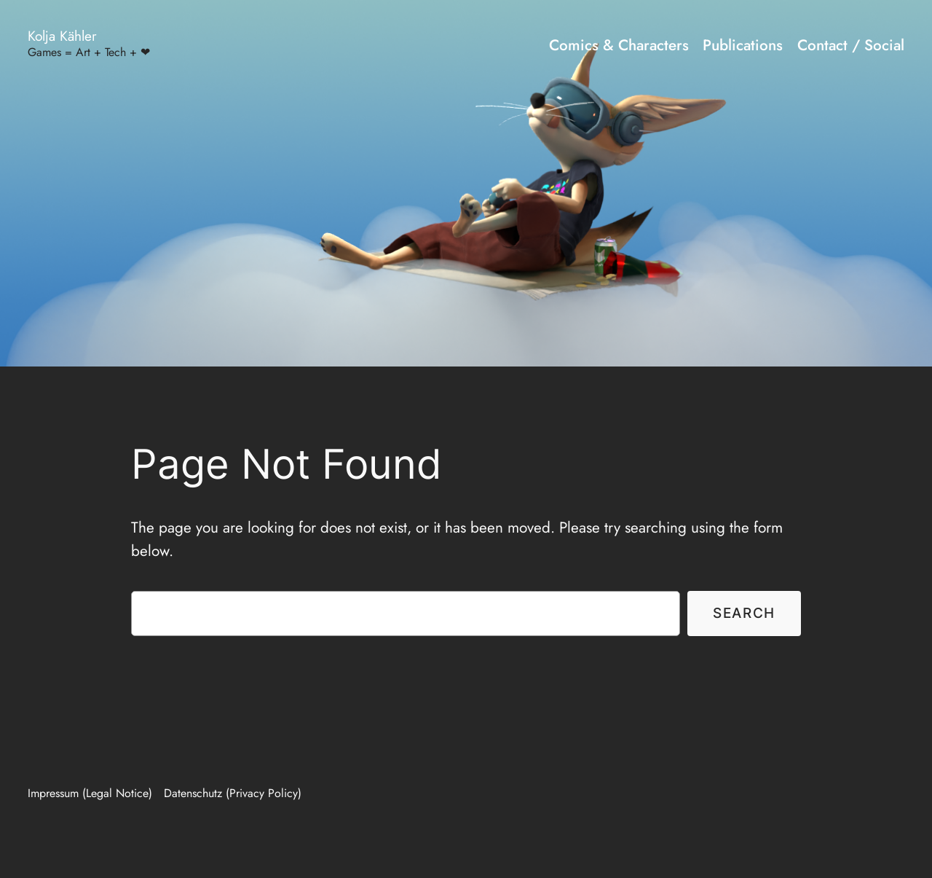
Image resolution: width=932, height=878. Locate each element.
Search (744, 613)
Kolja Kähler (62, 36)
